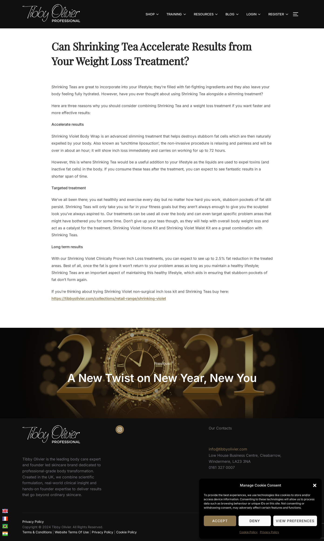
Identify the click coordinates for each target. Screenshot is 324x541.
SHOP (153, 14)
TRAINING (177, 14)
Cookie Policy (248, 532)
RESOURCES (206, 14)
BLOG (232, 14)
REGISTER (278, 14)
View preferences (295, 521)
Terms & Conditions (37, 532)
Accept (220, 521)
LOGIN (254, 14)
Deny (254, 521)
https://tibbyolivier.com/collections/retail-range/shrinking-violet (108, 298)
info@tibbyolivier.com (228, 449)
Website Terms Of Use (72, 532)
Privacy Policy (269, 532)
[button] (314, 485)
